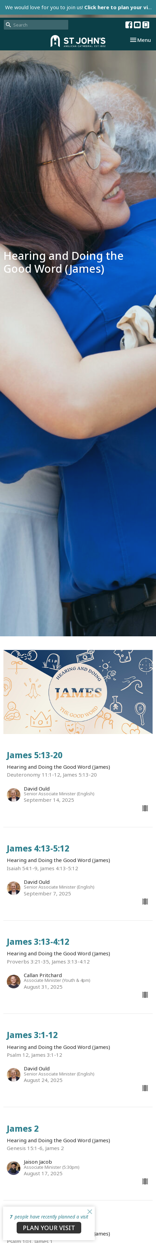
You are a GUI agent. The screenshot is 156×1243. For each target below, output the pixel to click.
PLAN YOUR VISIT (49, 1228)
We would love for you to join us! (80, 7)
